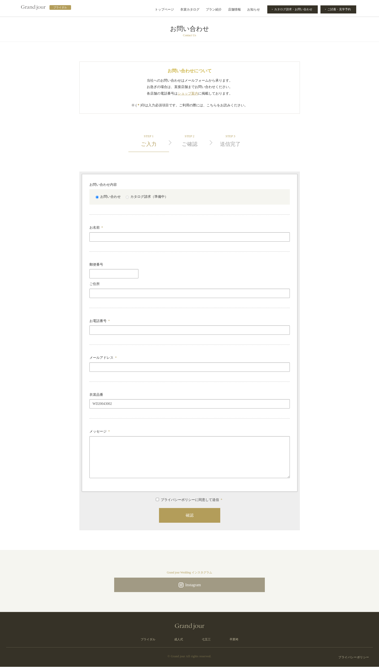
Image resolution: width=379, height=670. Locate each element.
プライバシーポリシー (353, 660)
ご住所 (94, 284)
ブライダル (148, 642)
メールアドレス (103, 358)
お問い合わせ (108, 197)
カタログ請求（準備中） (147, 197)
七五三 (206, 642)
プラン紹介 (214, 9)
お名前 (96, 227)
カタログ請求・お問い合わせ (292, 9)
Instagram (189, 586)
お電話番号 (100, 321)
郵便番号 (96, 264)
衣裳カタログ (189, 9)
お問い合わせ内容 (103, 184)
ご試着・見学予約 (338, 9)
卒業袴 (234, 642)
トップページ (164, 9)
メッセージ (100, 431)
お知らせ (253, 9)
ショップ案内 (188, 93)
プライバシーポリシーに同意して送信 (189, 499)
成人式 (178, 642)
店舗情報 (234, 9)
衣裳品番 (96, 395)
